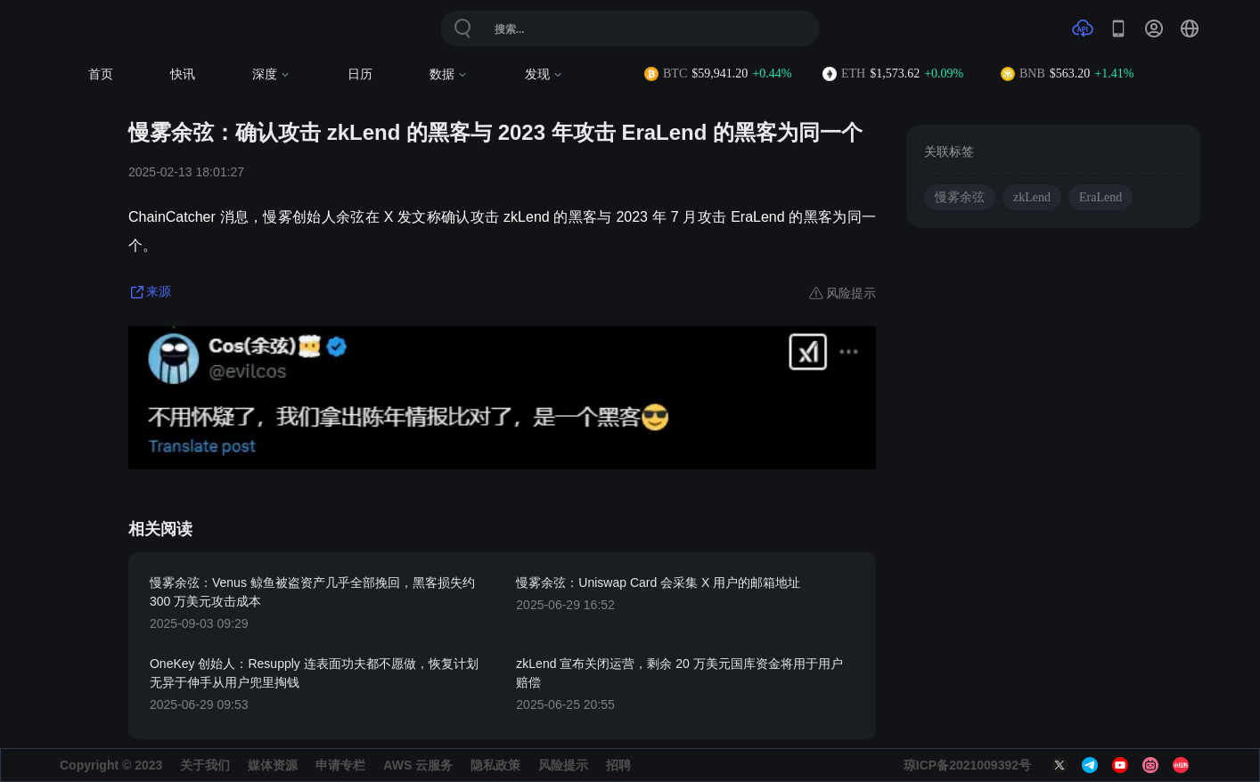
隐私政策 (495, 765)
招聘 (618, 765)
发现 (544, 74)
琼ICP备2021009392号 (967, 765)
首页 (100, 74)
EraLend (1100, 197)
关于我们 (205, 765)
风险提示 (563, 765)
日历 (360, 74)
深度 (271, 74)
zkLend (1032, 197)
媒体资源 (273, 765)
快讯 (182, 74)
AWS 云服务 (418, 765)
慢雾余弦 (960, 197)
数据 (449, 74)
